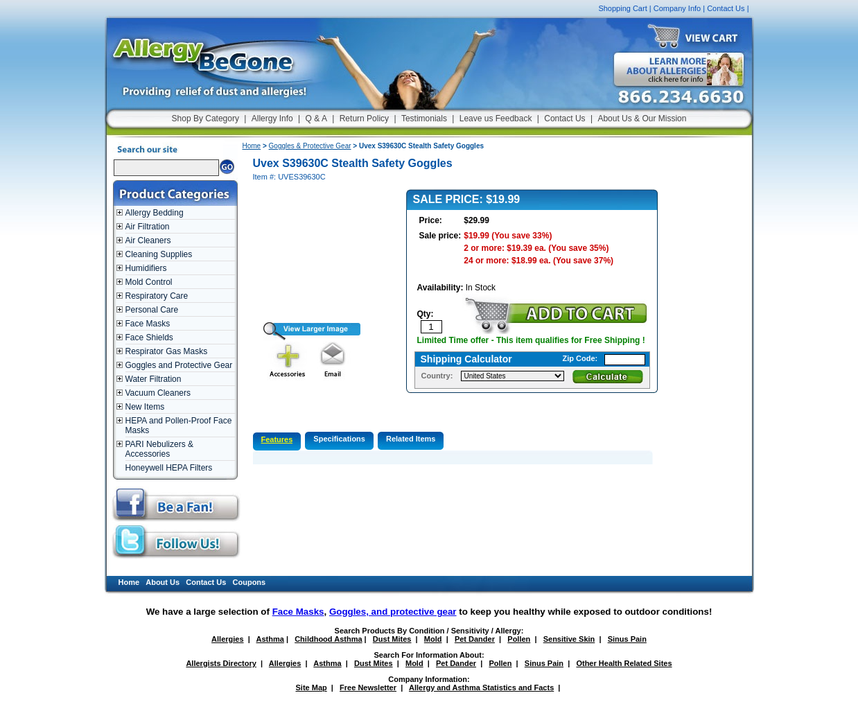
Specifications (339, 439)
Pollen (518, 639)
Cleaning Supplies (159, 254)
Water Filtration (153, 379)
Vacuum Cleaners (158, 393)
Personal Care (152, 310)
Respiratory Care (157, 296)
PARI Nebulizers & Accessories (159, 449)
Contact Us (725, 8)
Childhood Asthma (328, 639)
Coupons (249, 582)
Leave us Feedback (495, 118)
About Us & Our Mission (641, 118)
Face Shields (149, 337)
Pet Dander (475, 639)
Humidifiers (146, 268)
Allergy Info (272, 118)
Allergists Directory (221, 663)
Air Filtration (147, 226)
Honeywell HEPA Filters (169, 468)
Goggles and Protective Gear (179, 365)
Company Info (677, 8)
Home (252, 146)
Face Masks (147, 324)
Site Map (311, 687)
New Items (145, 407)
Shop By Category (205, 118)
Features (277, 439)
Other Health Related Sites (624, 663)
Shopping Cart (622, 8)
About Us (163, 582)
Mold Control (149, 282)
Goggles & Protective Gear (310, 146)
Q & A (316, 118)
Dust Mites (392, 639)
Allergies (227, 639)
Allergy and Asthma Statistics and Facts (481, 687)
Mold (433, 639)
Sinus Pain (627, 639)
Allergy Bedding (154, 213)
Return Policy (364, 118)
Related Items (411, 439)
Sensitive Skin (569, 639)
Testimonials (424, 118)
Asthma (270, 639)
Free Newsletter (368, 687)
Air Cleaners (148, 240)
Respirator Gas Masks (166, 351)
